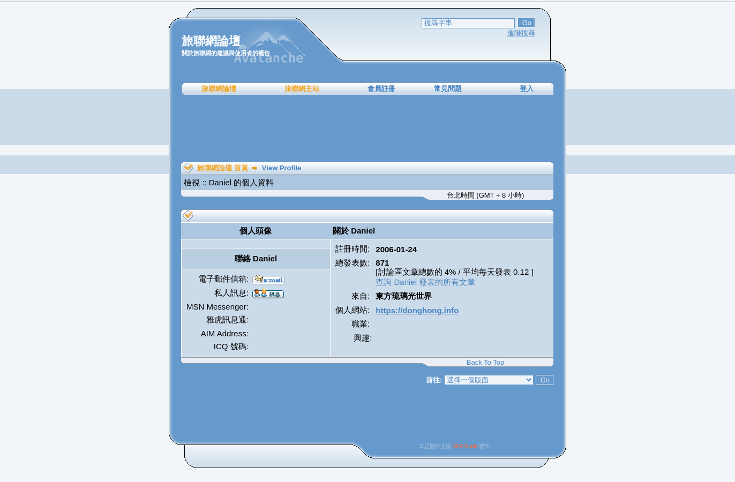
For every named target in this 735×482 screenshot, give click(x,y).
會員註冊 (381, 89)
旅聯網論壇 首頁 (222, 168)
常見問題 (448, 89)
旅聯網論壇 (218, 89)
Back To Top (485, 362)
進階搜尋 (521, 33)
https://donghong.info (417, 310)
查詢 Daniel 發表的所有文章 (425, 282)
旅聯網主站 (301, 89)
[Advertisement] (367, 128)
